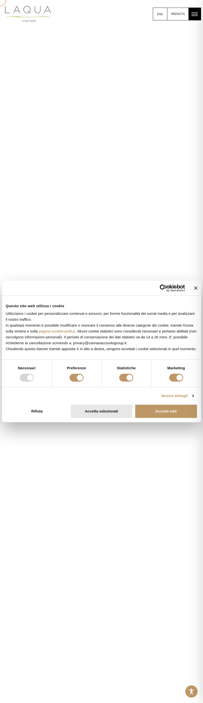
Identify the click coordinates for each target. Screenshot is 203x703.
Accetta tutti (166, 411)
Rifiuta (37, 411)
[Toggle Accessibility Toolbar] (191, 691)
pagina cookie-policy (57, 331)
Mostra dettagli (174, 396)
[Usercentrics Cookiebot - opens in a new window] (163, 288)
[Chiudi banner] (195, 288)
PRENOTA (178, 14)
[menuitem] (160, 14)
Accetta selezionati (101, 411)
